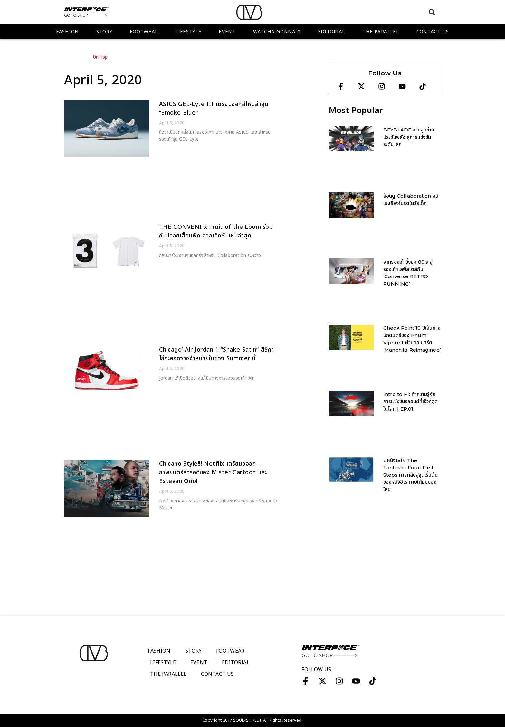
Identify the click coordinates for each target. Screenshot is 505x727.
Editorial (331, 31)
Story (104, 31)
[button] (431, 12)
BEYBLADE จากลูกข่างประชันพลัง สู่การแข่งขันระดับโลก (408, 137)
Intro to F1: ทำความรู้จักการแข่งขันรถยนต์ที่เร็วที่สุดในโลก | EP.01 (410, 401)
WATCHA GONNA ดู (276, 31)
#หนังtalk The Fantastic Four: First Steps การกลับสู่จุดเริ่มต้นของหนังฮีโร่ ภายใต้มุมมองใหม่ (410, 474)
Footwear (144, 31)
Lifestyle (188, 31)
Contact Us (432, 31)
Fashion (67, 31)
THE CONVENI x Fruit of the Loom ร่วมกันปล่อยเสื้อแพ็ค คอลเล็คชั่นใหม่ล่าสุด (216, 231)
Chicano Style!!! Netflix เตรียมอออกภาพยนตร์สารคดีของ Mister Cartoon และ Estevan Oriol (213, 473)
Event (227, 31)
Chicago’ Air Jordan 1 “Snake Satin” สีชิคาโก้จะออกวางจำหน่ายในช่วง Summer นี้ (216, 354)
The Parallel (380, 31)
